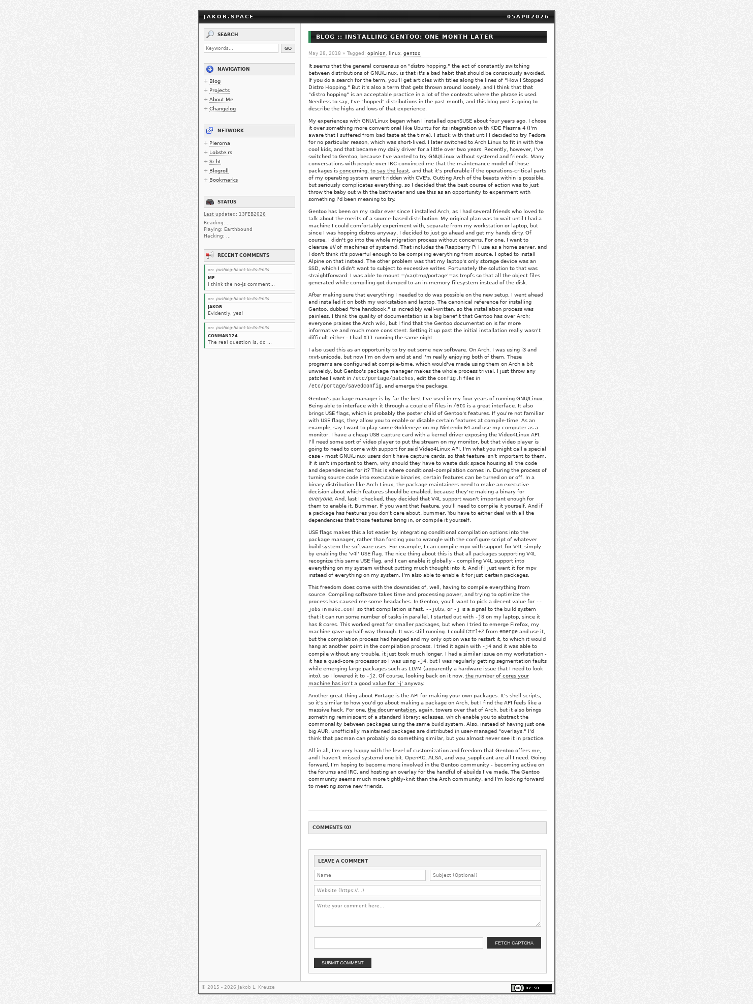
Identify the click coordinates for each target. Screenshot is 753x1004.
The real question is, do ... (240, 342)
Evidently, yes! (225, 313)
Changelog (222, 108)
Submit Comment (343, 962)
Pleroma (219, 143)
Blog (215, 81)
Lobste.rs (220, 152)
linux (394, 53)
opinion (376, 53)
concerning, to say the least (374, 170)
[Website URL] (427, 890)
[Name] (370, 875)
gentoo (412, 53)
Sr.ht (215, 161)
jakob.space (229, 16)
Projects (219, 90)
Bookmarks (223, 180)
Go (288, 48)
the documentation (392, 710)
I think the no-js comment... (241, 284)
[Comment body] (427, 913)
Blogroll (219, 170)
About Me (221, 99)
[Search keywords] (241, 48)
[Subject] (486, 875)
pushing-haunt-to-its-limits (242, 270)
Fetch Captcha (514, 943)
